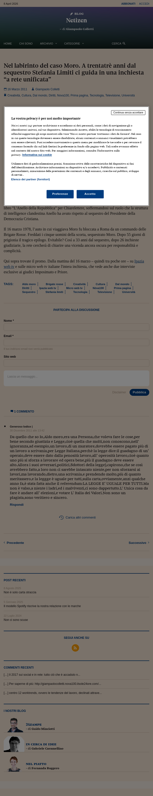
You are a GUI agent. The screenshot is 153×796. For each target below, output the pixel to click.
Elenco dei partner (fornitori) (30, 179)
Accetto (90, 193)
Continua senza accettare (128, 112)
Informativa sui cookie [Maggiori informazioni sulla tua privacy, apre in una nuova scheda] (37, 154)
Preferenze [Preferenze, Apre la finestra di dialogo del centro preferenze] (60, 193)
